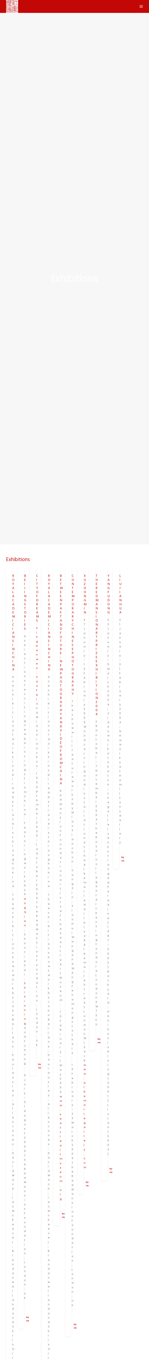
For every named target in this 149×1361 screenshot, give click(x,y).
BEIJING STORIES (25, 589)
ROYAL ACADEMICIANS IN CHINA (13, 609)
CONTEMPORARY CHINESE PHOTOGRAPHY (73, 621)
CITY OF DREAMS (37, 585)
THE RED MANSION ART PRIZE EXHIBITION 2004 (97, 631)
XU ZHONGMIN (85, 581)
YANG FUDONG (108, 581)
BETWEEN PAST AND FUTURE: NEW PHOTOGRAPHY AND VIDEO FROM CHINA (61, 666)
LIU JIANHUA (120, 581)
